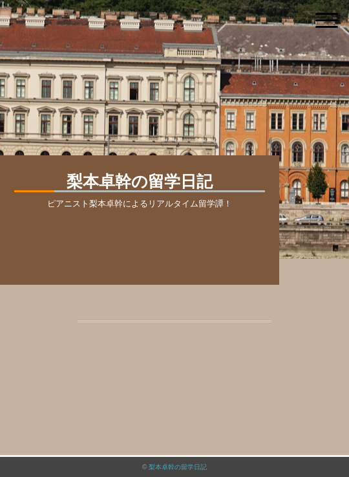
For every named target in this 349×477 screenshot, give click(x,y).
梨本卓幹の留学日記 (178, 467)
